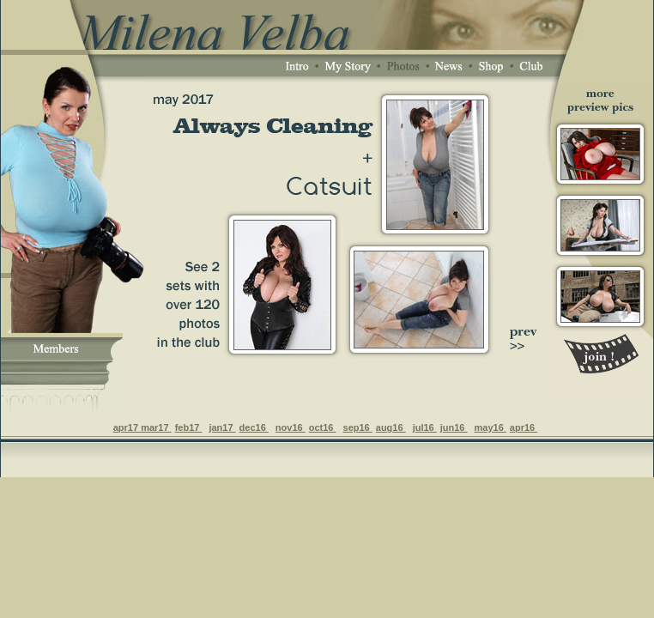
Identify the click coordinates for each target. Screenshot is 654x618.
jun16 (454, 427)
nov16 (291, 427)
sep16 (357, 427)
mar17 (156, 427)
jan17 (222, 427)
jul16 (425, 427)
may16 (490, 427)
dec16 (254, 427)
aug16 (391, 427)
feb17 (189, 427)
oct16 (322, 427)
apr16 (523, 427)
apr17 (127, 427)
